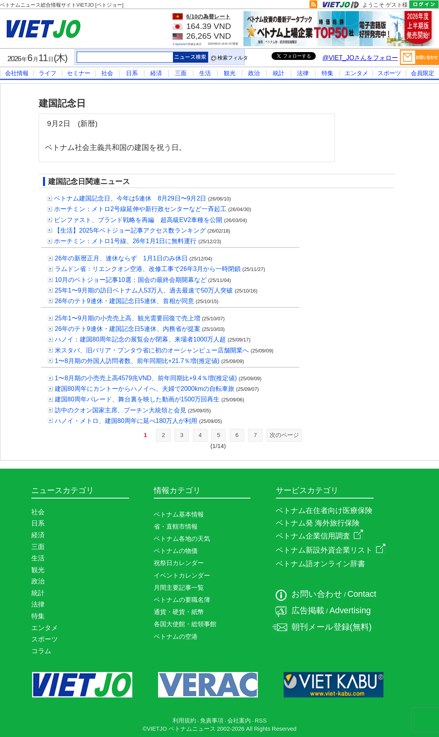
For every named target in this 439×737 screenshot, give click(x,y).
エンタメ (356, 73)
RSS (260, 720)
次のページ (284, 435)
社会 (107, 73)
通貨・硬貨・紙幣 (179, 612)
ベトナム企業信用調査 (319, 536)
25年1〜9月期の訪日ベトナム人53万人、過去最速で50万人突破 (144, 290)
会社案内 (239, 720)
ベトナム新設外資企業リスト (330, 550)
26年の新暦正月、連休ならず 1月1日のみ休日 (121, 258)
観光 (230, 73)
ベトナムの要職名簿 (182, 599)
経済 (156, 73)
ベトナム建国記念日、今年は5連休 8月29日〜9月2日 (130, 198)
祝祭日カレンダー (179, 563)
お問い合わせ (316, 594)
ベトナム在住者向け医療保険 (324, 510)
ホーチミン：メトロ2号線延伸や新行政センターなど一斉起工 (140, 209)
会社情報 (17, 73)
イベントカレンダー (182, 575)
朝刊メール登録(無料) (331, 627)
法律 (303, 73)
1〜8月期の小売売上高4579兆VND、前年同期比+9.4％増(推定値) (146, 378)
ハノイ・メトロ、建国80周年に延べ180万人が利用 (126, 420)
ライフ (47, 73)
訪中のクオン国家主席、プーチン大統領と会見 (120, 410)
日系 (132, 73)
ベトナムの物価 (176, 550)
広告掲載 (307, 610)
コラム (41, 651)
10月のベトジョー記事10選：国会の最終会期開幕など (131, 279)
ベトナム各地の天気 (182, 538)
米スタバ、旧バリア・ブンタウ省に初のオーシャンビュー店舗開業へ (152, 350)
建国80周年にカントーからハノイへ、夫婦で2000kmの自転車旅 (144, 388)
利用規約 (184, 720)
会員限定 (422, 73)
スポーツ (389, 73)
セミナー (78, 73)
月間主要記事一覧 (179, 587)
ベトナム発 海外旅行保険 (318, 523)
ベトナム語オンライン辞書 (320, 564)
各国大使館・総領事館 (185, 624)
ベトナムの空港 (176, 636)
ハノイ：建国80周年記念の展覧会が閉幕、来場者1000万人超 (140, 339)
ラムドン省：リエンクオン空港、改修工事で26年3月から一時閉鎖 (148, 269)
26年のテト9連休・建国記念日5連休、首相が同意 (124, 301)
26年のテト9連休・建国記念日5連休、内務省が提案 (127, 328)
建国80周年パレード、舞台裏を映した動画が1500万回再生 (137, 399)
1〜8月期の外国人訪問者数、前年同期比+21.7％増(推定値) (137, 361)
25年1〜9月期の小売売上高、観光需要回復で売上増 (127, 318)
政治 (254, 73)
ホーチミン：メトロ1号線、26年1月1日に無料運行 (125, 241)
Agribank (180, 44)
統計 (278, 73)
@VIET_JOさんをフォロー (360, 57)
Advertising (350, 610)
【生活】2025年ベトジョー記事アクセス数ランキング (130, 230)
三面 (181, 73)
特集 (327, 73)
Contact (361, 594)
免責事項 (211, 720)
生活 (205, 73)
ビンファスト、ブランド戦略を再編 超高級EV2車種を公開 (138, 220)
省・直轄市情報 (176, 526)
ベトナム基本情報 (179, 514)
